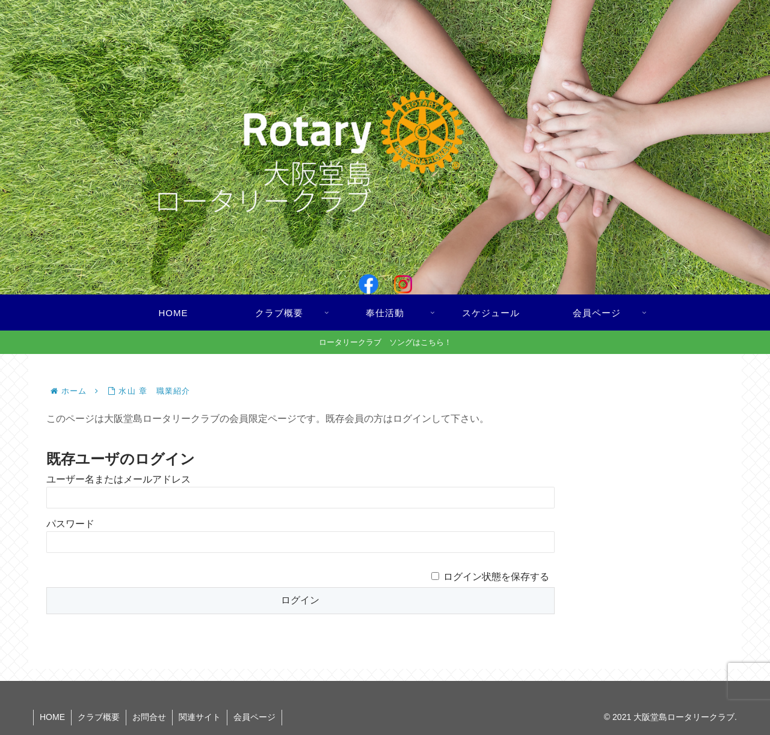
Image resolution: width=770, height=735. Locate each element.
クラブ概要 (99, 717)
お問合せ (149, 717)
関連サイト (200, 717)
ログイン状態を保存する (496, 577)
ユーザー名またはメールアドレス (118, 479)
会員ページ (254, 717)
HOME (52, 717)
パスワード (70, 524)
